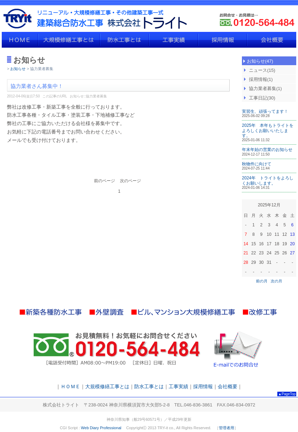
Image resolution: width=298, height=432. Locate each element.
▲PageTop (287, 394)
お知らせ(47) (260, 61)
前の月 (261, 281)
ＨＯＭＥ (20, 40)
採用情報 (222, 40)
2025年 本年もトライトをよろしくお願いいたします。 (267, 130)
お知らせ (18, 69)
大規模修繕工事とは (69, 40)
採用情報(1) (261, 79)
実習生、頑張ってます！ (265, 111)
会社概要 (271, 40)
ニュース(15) (262, 70)
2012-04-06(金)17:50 (23, 96)
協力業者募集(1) (265, 88)
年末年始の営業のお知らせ (267, 149)
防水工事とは (124, 40)
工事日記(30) (262, 98)
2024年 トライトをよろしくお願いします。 (267, 180)
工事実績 (173, 40)
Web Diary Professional (101, 428)
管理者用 (226, 428)
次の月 (276, 281)
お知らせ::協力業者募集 (88, 96)
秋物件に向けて (256, 164)
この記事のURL (54, 96)
